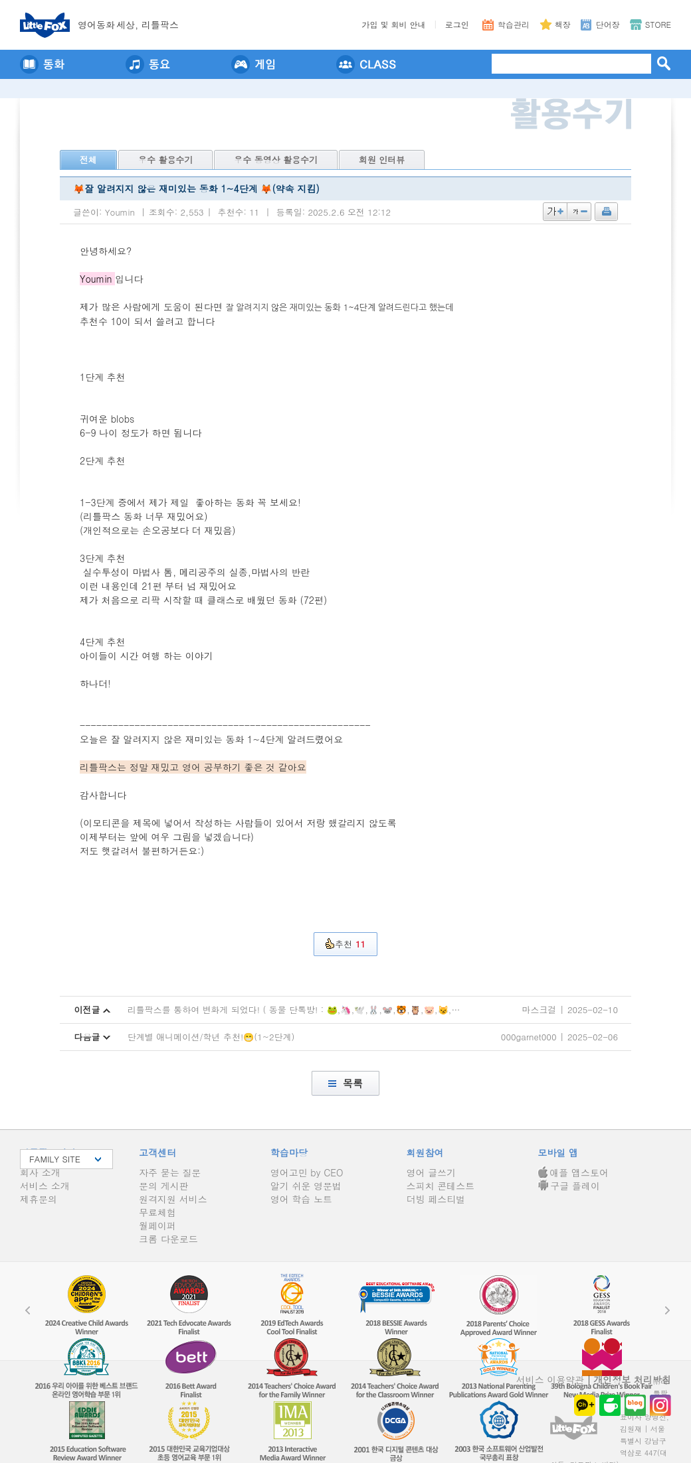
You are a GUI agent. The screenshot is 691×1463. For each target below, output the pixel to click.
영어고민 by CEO (307, 1172)
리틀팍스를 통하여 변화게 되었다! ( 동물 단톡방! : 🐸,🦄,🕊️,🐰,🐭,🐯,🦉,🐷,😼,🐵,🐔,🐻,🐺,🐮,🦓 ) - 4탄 (345, 1009)
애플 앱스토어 (573, 1172)
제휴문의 (38, 1199)
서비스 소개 (45, 1185)
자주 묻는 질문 (170, 1172)
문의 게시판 (164, 1185)
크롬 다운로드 (168, 1238)
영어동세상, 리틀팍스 (128, 24)
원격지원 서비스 (173, 1199)
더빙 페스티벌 (436, 1199)
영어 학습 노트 (301, 1199)
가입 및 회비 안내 (394, 24)
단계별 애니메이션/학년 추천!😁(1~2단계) (211, 1036)
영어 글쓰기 (431, 1172)
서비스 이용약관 (550, 1379)
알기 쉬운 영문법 (306, 1185)
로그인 (457, 24)
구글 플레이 (569, 1185)
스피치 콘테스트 (441, 1185)
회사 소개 (40, 1172)
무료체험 (157, 1212)
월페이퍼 (157, 1225)
